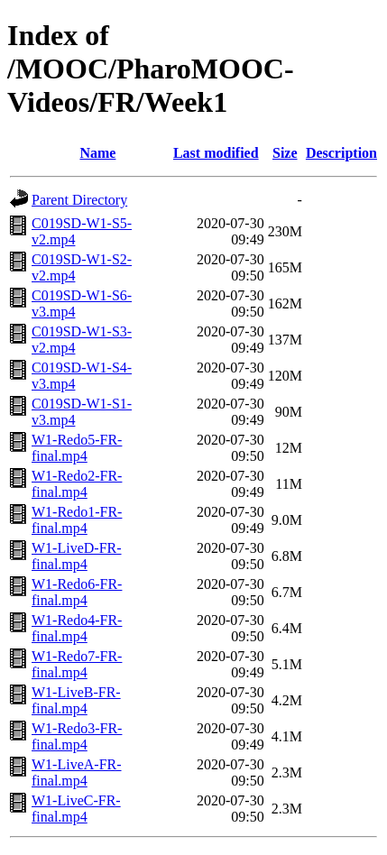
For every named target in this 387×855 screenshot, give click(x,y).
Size (285, 153)
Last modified (216, 153)
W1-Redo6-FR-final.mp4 (77, 592)
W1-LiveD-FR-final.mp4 (77, 556)
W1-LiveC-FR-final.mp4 (76, 808)
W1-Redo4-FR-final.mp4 (77, 628)
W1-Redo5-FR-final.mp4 (77, 448)
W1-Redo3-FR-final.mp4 (77, 736)
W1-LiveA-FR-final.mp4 (77, 772)
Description (341, 153)
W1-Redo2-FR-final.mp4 (77, 484)
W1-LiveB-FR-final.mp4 (76, 700)
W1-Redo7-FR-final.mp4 (77, 664)
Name (97, 153)
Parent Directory (79, 199)
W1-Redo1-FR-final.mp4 (77, 520)
